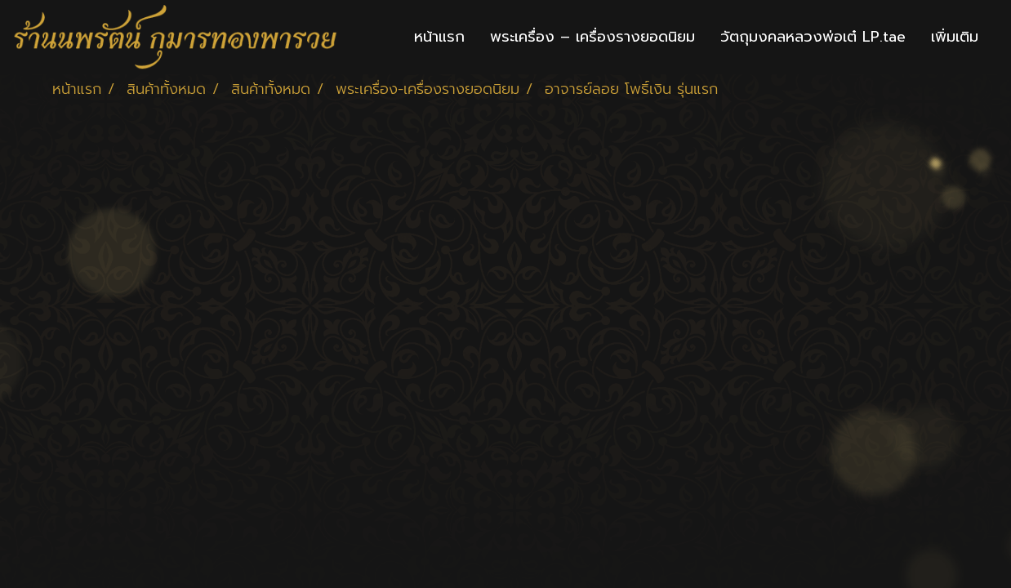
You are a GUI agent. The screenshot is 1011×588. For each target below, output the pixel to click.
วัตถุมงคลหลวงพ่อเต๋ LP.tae (813, 36)
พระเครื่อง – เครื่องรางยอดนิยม (592, 36)
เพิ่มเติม (954, 36)
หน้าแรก (439, 36)
